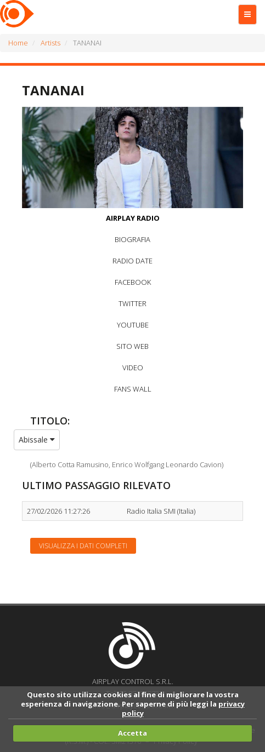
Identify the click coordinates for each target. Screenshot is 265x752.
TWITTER (132, 303)
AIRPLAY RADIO (133, 218)
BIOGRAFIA (132, 239)
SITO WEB (132, 346)
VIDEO (132, 367)
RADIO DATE (132, 261)
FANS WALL (132, 389)
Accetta (132, 733)
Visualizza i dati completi (83, 545)
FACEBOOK (133, 282)
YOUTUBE (133, 325)
